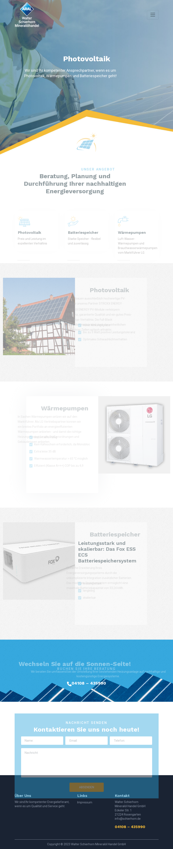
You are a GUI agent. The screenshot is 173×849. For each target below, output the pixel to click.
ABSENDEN (86, 794)
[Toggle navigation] (153, 14)
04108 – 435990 (89, 683)
